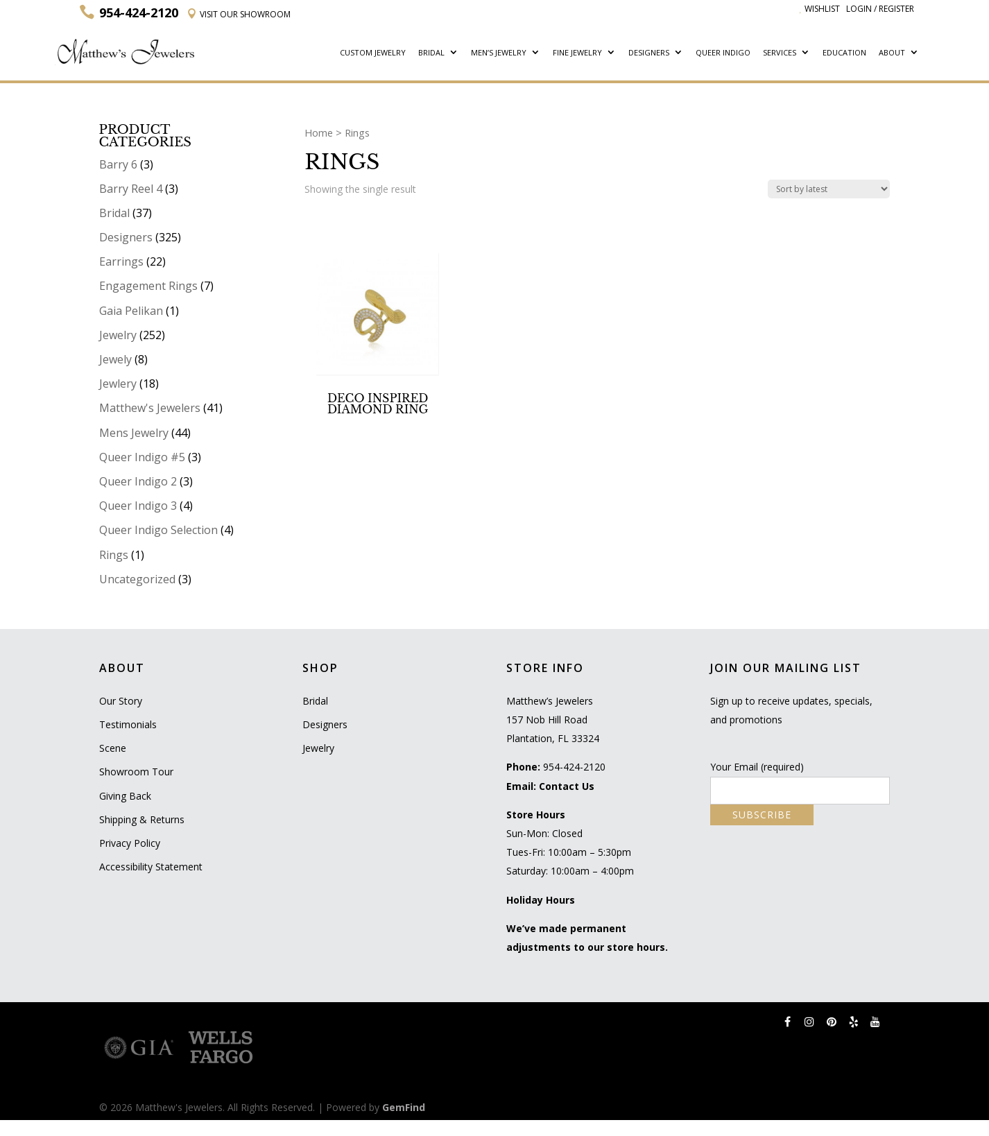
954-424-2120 (574, 766)
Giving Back (125, 795)
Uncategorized (137, 579)
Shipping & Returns (141, 819)
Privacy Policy (129, 843)
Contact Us (566, 786)
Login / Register (880, 9)
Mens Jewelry (134, 432)
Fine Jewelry (577, 53)
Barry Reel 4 (130, 188)
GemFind (403, 1107)
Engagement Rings (148, 285)
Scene (112, 748)
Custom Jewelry (373, 53)
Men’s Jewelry (498, 53)
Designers (648, 53)
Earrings (121, 261)
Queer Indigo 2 (138, 481)
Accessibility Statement (151, 866)
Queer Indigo (723, 53)
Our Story (120, 700)
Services (779, 53)
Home (318, 132)
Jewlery (118, 383)
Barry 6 (118, 164)
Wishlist (820, 9)
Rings (113, 554)
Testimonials (128, 724)
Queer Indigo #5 (142, 457)
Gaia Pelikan (131, 310)
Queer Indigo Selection (158, 529)
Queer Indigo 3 (138, 505)
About (892, 53)
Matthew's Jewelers (149, 407)
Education (844, 53)
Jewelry (118, 335)
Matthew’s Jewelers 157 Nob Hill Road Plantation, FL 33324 (552, 719)
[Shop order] (829, 189)
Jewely (115, 359)
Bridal (431, 53)
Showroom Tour (136, 771)
